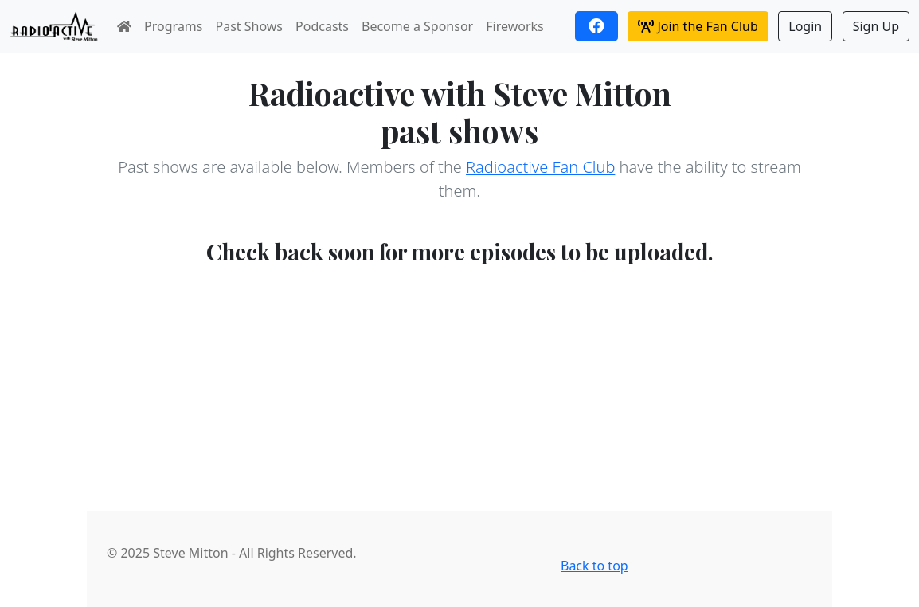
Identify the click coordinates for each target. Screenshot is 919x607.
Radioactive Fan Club (540, 167)
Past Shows (250, 26)
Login (805, 26)
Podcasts (322, 26)
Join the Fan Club (698, 26)
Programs (173, 26)
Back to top (594, 565)
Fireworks (515, 26)
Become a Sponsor (417, 26)
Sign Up (876, 26)
